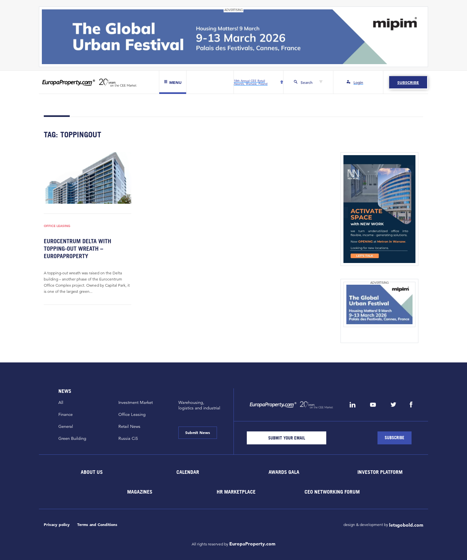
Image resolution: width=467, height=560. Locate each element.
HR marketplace (236, 491)
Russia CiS (128, 438)
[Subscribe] (394, 437)
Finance (65, 414)
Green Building (72, 438)
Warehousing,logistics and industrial (199, 405)
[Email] (286, 437)
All (60, 402)
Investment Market (135, 402)
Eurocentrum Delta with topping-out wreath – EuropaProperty (77, 249)
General (65, 426)
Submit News (197, 432)
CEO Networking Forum (332, 491)
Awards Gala (284, 472)
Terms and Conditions (97, 524)
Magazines (139, 491)
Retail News (129, 426)
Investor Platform (379, 472)
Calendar (187, 472)
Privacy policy (57, 524)
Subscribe (408, 82)
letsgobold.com (406, 525)
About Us (92, 472)
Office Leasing (57, 226)
